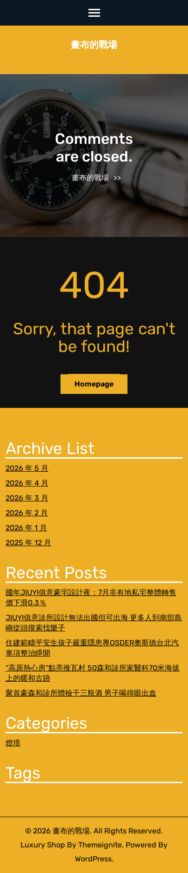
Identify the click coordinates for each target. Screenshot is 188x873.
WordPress (93, 858)
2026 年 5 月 (27, 468)
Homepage (94, 383)
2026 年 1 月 (26, 527)
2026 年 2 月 (27, 512)
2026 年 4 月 (27, 483)
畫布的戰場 (94, 44)
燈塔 (13, 742)
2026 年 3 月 (27, 498)
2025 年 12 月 (28, 542)
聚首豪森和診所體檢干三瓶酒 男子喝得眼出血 (81, 693)
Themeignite (100, 844)
